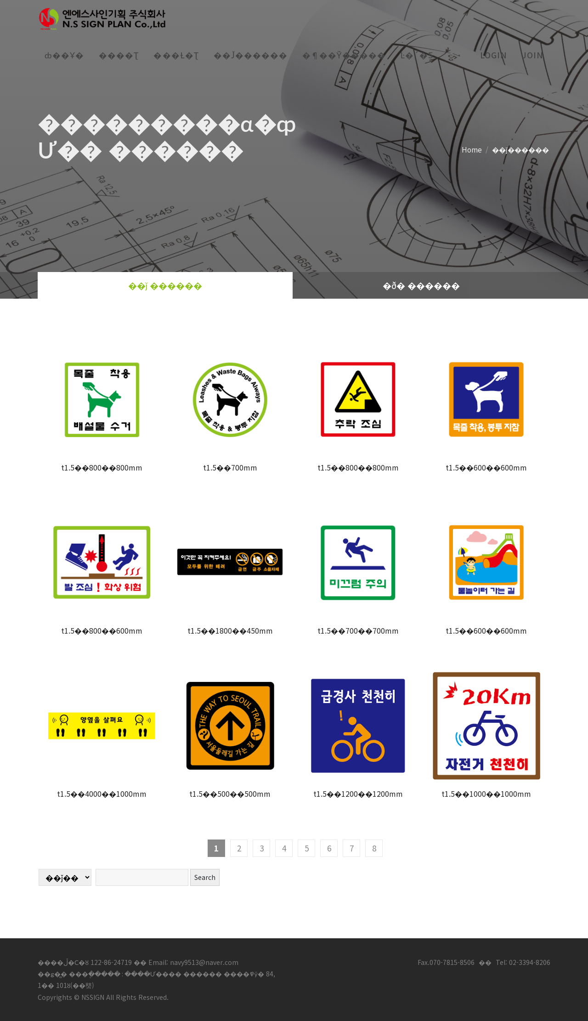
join (532, 55)
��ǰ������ (520, 149)
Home (472, 149)
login (493, 55)
